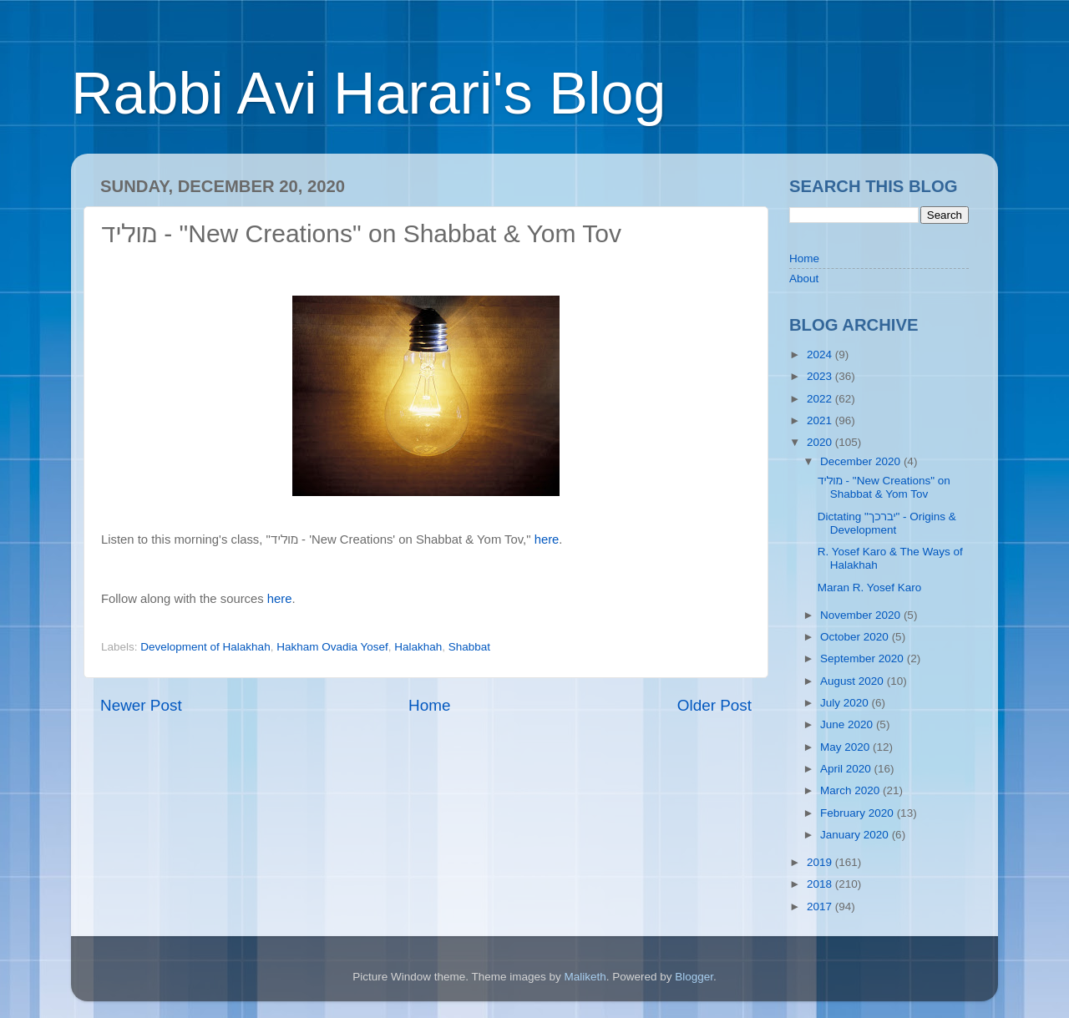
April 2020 (847, 768)
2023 (821, 376)
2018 (821, 884)
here (547, 539)
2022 (821, 399)
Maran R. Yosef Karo (870, 587)
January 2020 (856, 834)
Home (429, 705)
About (803, 278)
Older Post (714, 705)
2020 (821, 442)
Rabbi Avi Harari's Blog (368, 93)
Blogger (694, 976)
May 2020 (846, 747)
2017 (821, 906)
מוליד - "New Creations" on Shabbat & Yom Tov (884, 487)
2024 (821, 354)
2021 (821, 420)
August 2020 (853, 681)
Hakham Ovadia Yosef (332, 647)
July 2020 (846, 702)
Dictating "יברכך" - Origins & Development (887, 523)
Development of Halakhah (205, 647)
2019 (821, 862)
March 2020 (851, 790)
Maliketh (584, 976)
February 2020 (858, 813)
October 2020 (856, 637)
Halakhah (418, 647)
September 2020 (863, 658)
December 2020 (862, 461)
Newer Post (141, 705)
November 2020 (862, 615)
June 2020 (848, 724)
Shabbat (469, 647)
